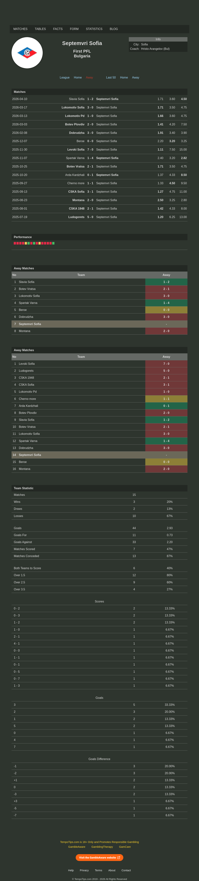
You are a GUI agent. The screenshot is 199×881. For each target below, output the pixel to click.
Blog (114, 29)
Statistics (94, 29)
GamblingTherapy (102, 846)
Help (71, 870)
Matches (20, 29)
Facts (58, 29)
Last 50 (111, 77)
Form (74, 29)
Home (78, 77)
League (64, 77)
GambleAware (76, 846)
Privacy (84, 870)
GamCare (125, 846)
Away (135, 77)
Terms (98, 870)
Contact (126, 870)
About (111, 870)
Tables (40, 29)
